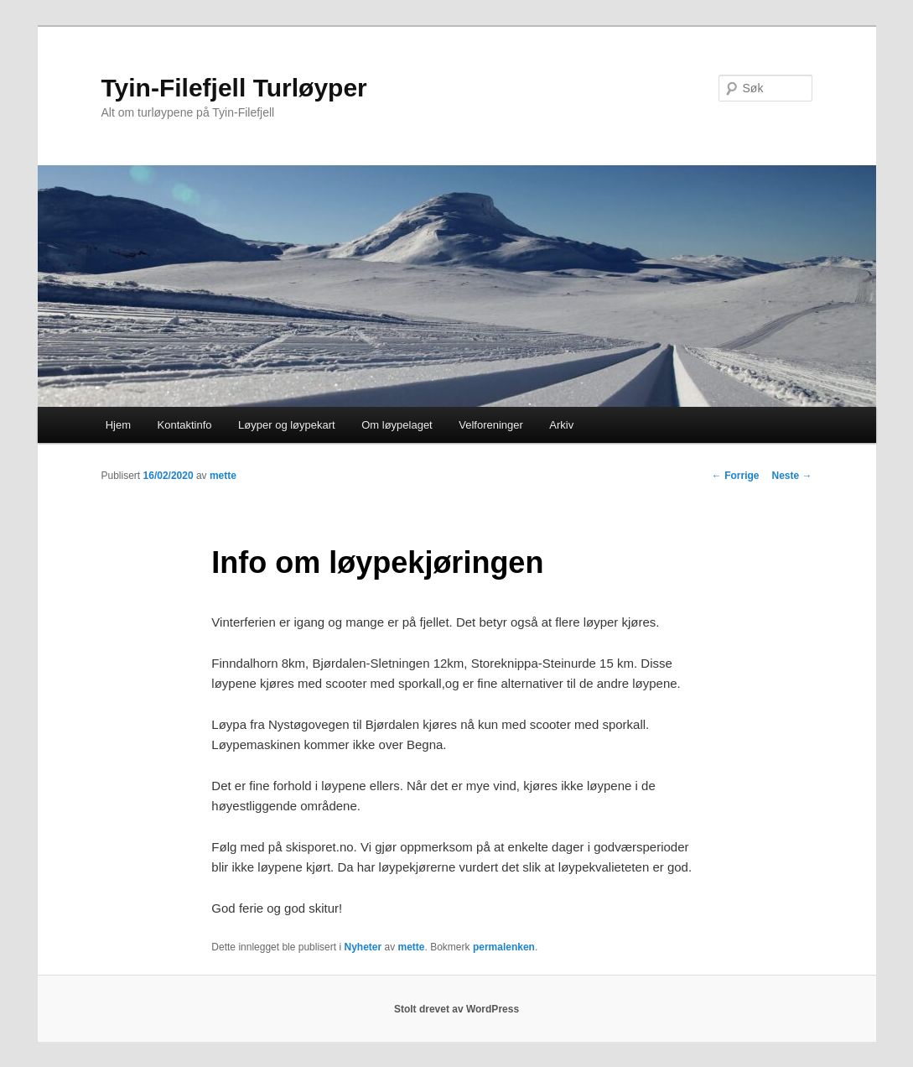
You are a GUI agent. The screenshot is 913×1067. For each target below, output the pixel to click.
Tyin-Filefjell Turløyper (234, 87)
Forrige (736, 475)
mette (223, 475)
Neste (791, 475)
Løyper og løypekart (286, 425)
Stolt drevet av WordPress (456, 1009)
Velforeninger (491, 425)
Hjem (118, 425)
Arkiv (561, 425)
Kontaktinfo (185, 425)
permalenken (504, 947)
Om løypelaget (397, 425)
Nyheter (362, 947)
